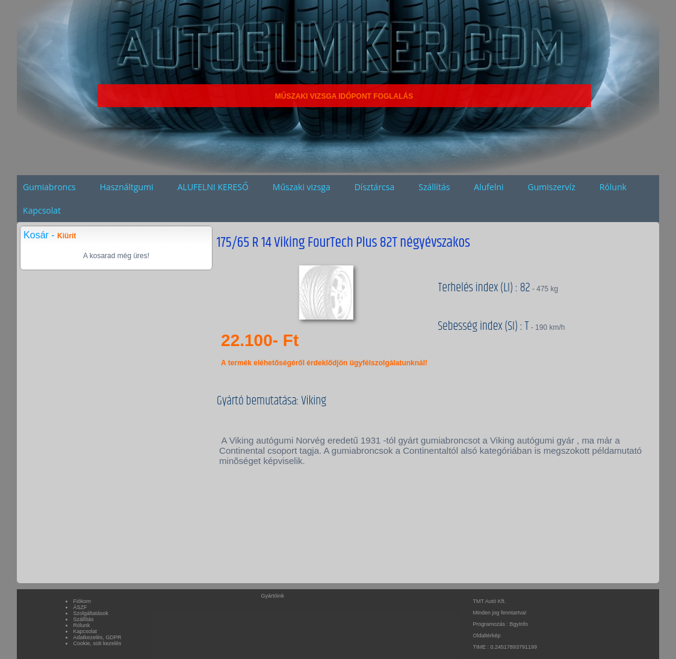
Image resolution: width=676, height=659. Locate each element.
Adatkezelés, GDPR (97, 637)
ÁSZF (80, 607)
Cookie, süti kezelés (97, 643)
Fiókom (82, 601)
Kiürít (66, 236)
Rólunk (613, 187)
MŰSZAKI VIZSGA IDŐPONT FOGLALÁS (344, 96)
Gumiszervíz (551, 187)
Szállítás (434, 187)
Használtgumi (126, 187)
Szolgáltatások (90, 613)
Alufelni (488, 187)
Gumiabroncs (49, 187)
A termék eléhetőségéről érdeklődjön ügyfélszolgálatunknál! (324, 363)
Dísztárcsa (375, 187)
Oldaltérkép (486, 636)
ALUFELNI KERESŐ (213, 187)
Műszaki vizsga (301, 187)
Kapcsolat (42, 210)
